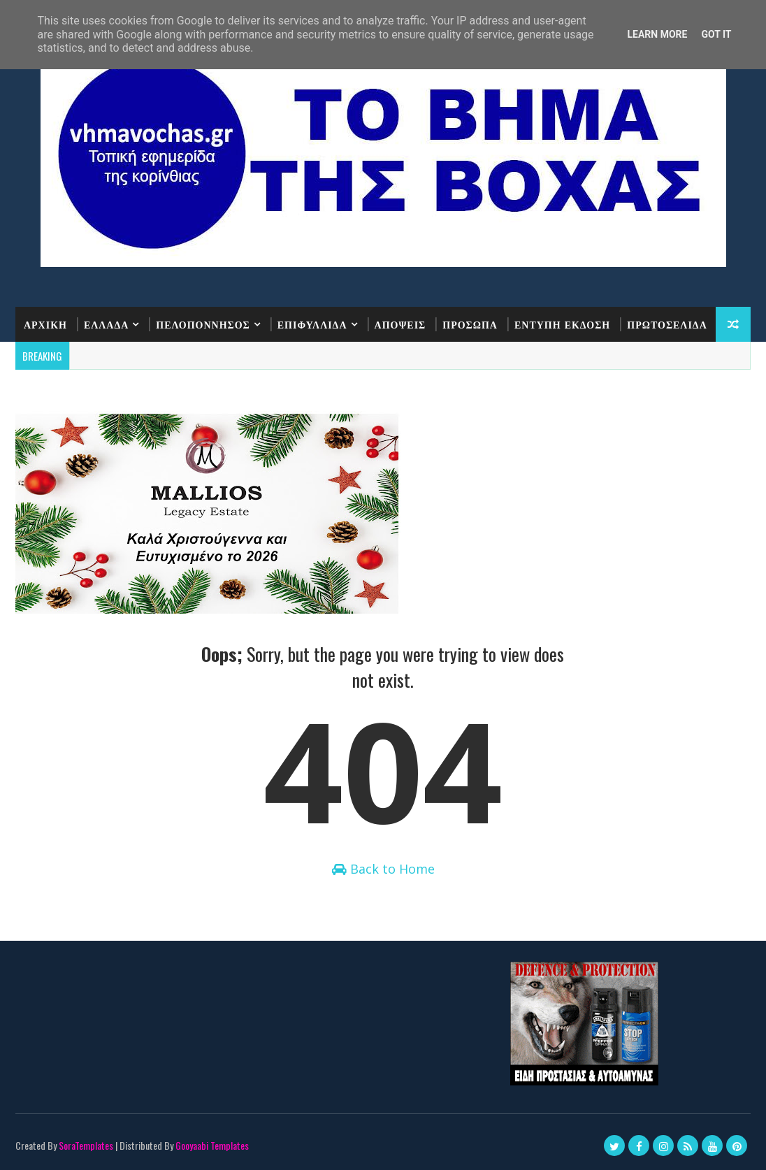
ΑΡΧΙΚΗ (45, 324)
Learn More (657, 34)
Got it (716, 34)
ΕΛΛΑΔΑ (106, 324)
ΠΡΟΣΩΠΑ (470, 324)
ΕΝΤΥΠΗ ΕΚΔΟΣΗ (562, 324)
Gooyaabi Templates (212, 1145)
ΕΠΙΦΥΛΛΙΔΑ (312, 324)
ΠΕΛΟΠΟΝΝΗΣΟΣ (203, 324)
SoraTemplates (86, 1145)
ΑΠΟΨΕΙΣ (400, 324)
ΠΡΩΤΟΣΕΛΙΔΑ (667, 324)
